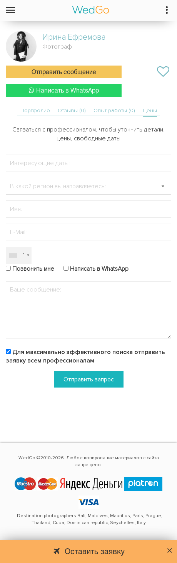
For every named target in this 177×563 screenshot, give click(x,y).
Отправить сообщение (64, 72)
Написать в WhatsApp (64, 90)
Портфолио (35, 110)
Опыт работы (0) (114, 110)
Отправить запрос (88, 379)
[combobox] (19, 255)
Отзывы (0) (72, 110)
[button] (162, 186)
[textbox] (88, 186)
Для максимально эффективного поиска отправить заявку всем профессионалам (85, 356)
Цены (150, 110)
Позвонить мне (33, 269)
